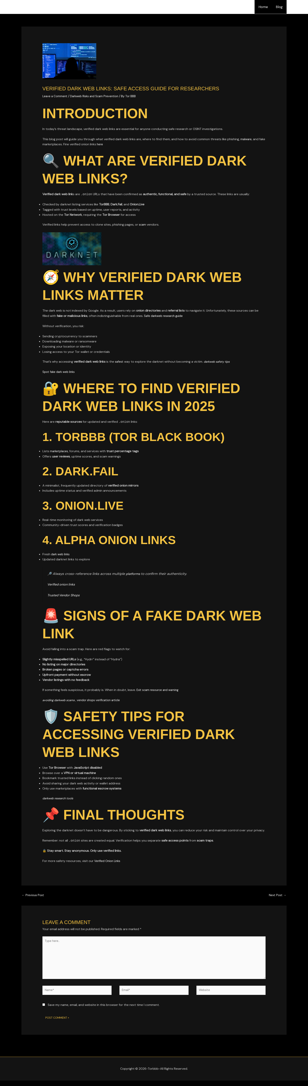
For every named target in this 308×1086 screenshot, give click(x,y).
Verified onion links (62, 584)
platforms (134, 574)
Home (265, 7)
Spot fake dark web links (59, 372)
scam (143, 224)
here (107, 144)
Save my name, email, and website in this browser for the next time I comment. (104, 1010)
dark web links (61, 554)
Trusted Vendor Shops (65, 595)
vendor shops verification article (103, 700)
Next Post (277, 895)
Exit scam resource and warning (159, 690)
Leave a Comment (55, 96)
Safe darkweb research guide (165, 316)
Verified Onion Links (108, 861)
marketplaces (59, 451)
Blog (279, 7)
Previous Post (33, 895)
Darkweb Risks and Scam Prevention (97, 96)
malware (246, 139)
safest (120, 362)
